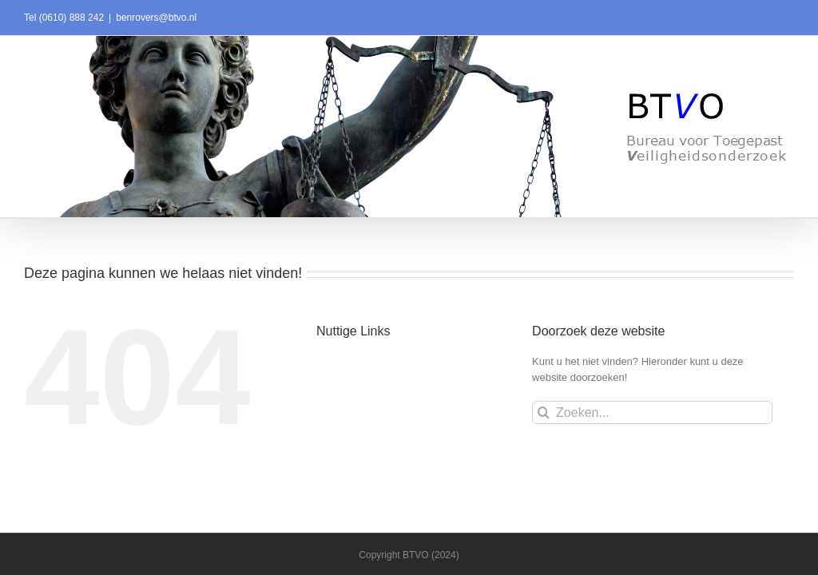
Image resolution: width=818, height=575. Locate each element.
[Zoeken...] (652, 412)
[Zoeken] (543, 412)
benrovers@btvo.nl (156, 17)
